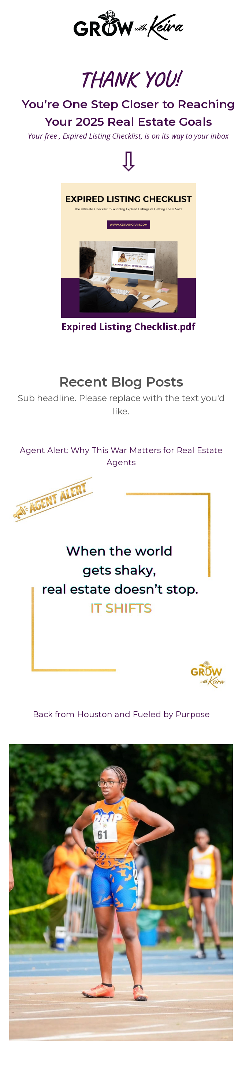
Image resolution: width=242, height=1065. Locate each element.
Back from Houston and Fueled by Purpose (121, 714)
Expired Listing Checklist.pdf (129, 326)
